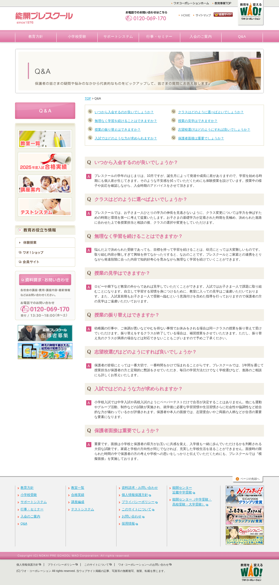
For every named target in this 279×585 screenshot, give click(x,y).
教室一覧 (77, 487)
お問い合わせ (131, 516)
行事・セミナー (159, 36)
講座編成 (77, 502)
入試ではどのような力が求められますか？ (126, 138)
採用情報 (128, 523)
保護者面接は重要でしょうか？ (201, 138)
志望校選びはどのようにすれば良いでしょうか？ (214, 129)
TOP (88, 98)
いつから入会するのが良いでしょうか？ (124, 112)
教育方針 (35, 36)
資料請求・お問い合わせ (140, 487)
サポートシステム (118, 36)
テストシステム (82, 509)
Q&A (242, 36)
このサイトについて (136, 509)
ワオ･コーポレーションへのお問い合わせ (143, 564)
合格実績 (77, 494)
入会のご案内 (201, 36)
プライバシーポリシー (138, 502)
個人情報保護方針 (135, 494)
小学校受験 (77, 36)
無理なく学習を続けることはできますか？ (126, 121)
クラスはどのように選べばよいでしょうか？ (211, 112)
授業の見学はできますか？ (197, 121)
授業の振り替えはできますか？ (118, 129)
